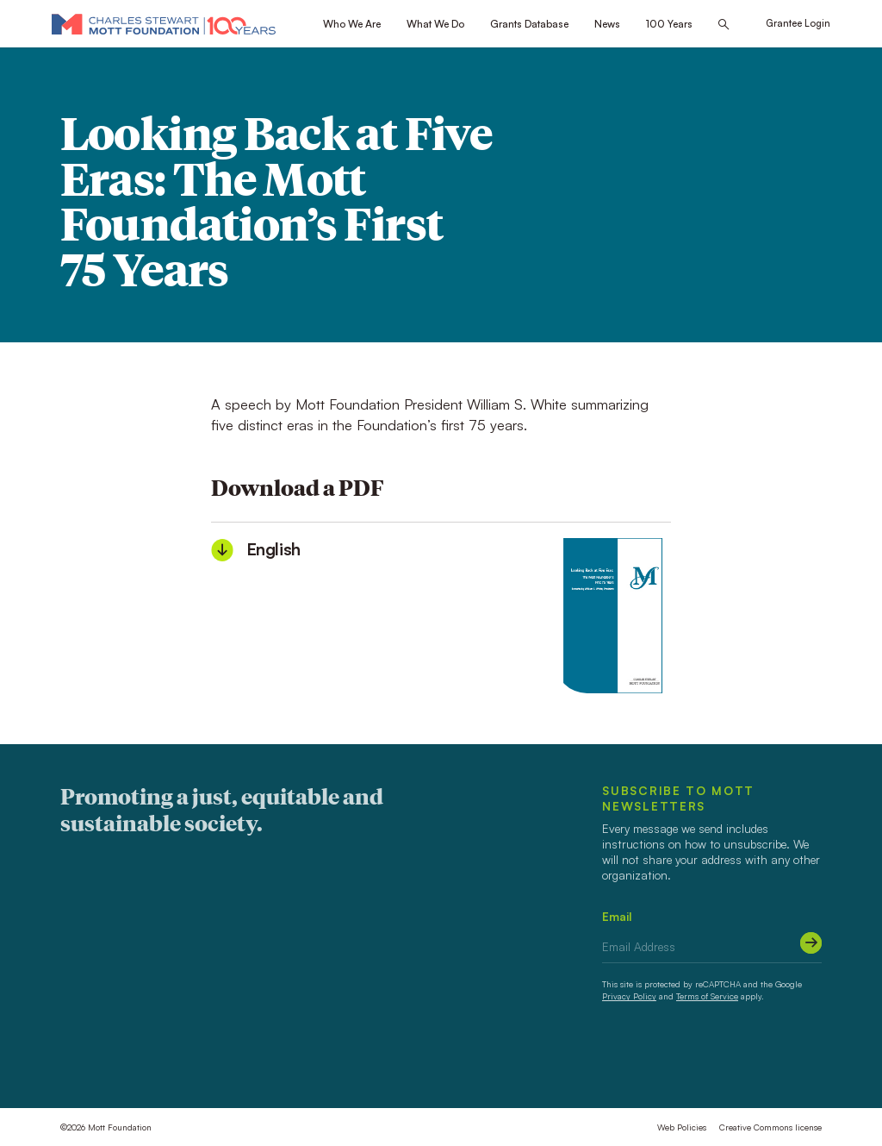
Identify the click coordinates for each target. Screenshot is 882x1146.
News (607, 23)
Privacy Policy (629, 996)
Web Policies (681, 1127)
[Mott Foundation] (164, 23)
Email (617, 916)
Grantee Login (798, 23)
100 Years (669, 23)
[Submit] (811, 943)
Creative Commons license (770, 1127)
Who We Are (352, 23)
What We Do (435, 23)
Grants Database (529, 23)
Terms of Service (707, 996)
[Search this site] (723, 24)
